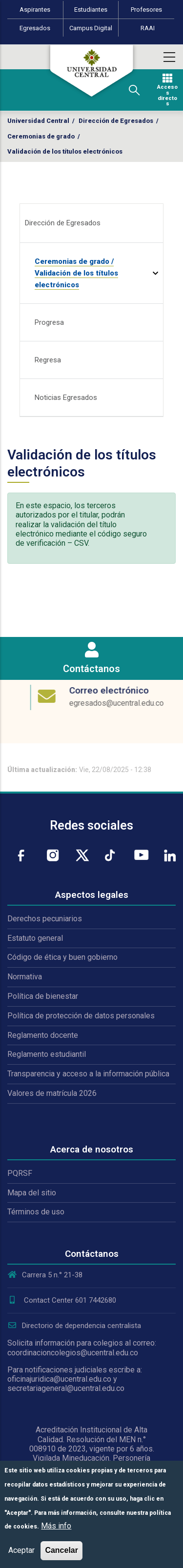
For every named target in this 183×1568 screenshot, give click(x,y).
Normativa (24, 976)
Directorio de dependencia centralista (74, 1325)
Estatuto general (35, 938)
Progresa (49, 322)
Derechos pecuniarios (44, 918)
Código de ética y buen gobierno (62, 957)
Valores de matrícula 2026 (52, 1093)
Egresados (35, 28)
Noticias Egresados (66, 397)
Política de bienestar (42, 996)
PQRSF (19, 1173)
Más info (56, 1525)
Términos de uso (35, 1211)
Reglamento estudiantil (46, 1054)
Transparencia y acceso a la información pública (88, 1073)
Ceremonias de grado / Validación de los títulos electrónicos (76, 273)
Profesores (146, 9)
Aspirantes (35, 9)
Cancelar (61, 1550)
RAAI (148, 28)
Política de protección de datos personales (81, 1015)
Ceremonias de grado (41, 136)
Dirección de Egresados (116, 120)
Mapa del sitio (31, 1192)
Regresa (48, 360)
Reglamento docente (42, 1035)
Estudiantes (90, 9)
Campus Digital (90, 28)
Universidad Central (38, 120)
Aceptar (21, 1550)
